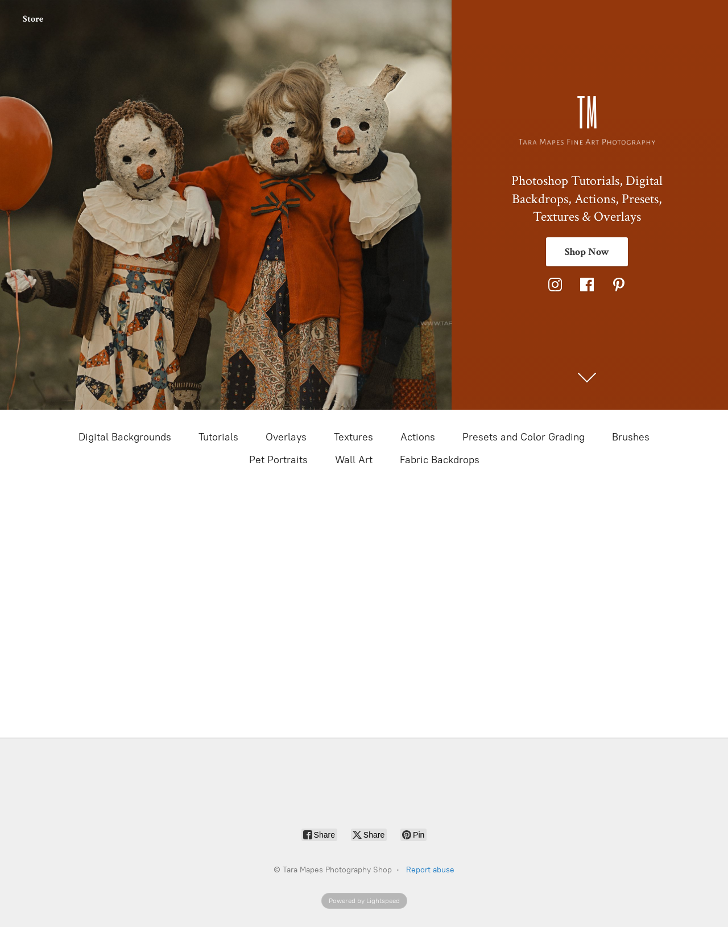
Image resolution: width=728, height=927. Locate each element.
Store (33, 19)
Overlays (286, 437)
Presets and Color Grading (523, 437)
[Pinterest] (619, 284)
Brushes (631, 437)
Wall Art (354, 460)
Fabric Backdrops (439, 460)
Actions (417, 437)
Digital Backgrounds (124, 437)
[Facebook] (587, 284)
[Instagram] (555, 284)
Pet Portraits (278, 460)
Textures (353, 437)
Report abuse (430, 870)
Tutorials (218, 437)
